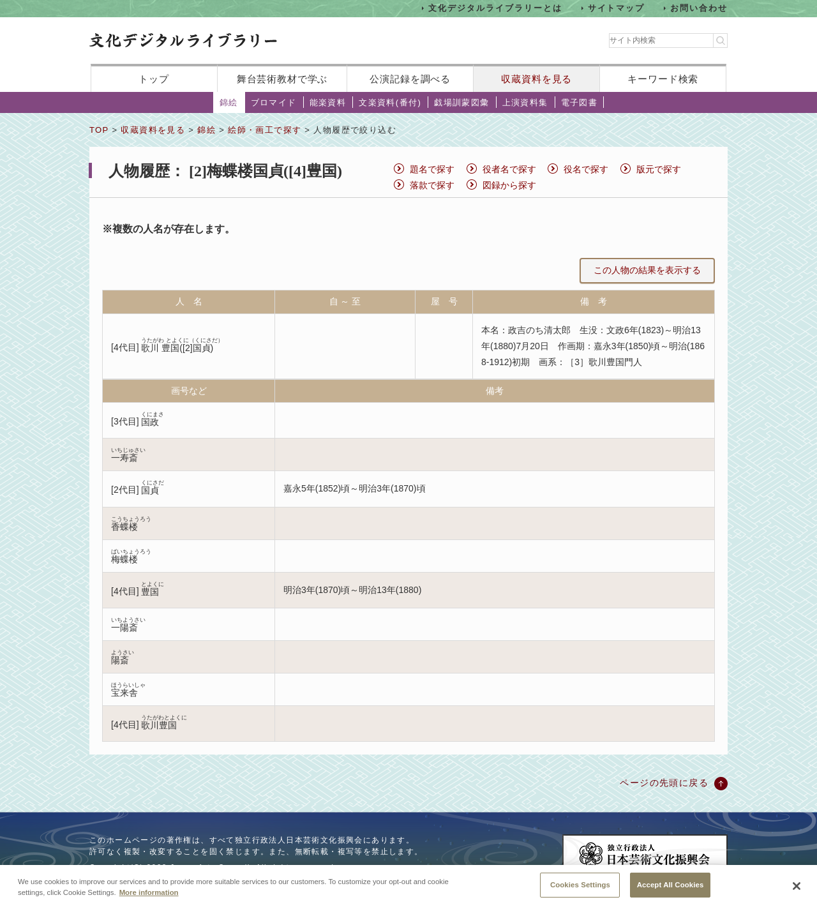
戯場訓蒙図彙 (461, 102)
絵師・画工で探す (264, 130)
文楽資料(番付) (390, 102)
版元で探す (658, 169)
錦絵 (229, 102)
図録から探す (509, 185)
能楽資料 (328, 102)
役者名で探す (509, 169)
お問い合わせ (699, 8)
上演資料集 (525, 102)
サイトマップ (616, 8)
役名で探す (586, 169)
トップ (154, 78)
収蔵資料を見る (536, 78)
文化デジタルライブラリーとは (495, 8)
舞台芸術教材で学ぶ (282, 78)
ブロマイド (274, 102)
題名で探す (432, 169)
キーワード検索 (662, 78)
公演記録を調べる (410, 78)
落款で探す (432, 185)
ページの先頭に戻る (664, 783)
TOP (99, 130)
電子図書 (579, 102)
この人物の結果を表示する (647, 270)
